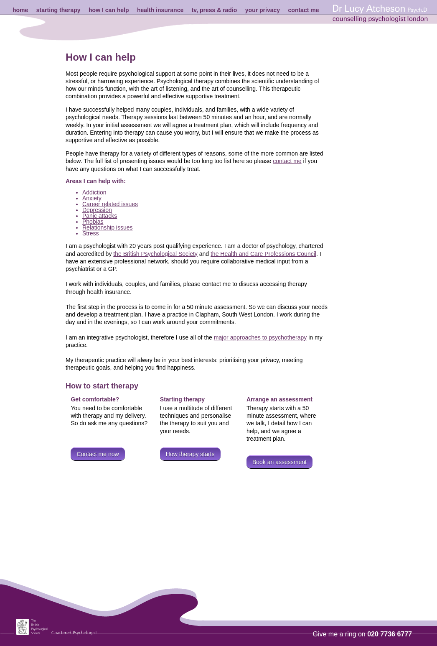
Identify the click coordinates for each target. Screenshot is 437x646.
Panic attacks (99, 215)
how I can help (109, 10)
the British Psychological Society (155, 253)
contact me (303, 10)
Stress (90, 233)
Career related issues (110, 204)
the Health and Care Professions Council (263, 253)
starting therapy (58, 10)
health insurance (160, 10)
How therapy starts (190, 454)
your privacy (262, 10)
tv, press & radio (214, 10)
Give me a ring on (362, 634)
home (20, 10)
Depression (97, 210)
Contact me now (97, 454)
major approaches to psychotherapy (260, 337)
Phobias (93, 221)
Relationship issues (107, 227)
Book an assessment (279, 462)
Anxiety (92, 198)
